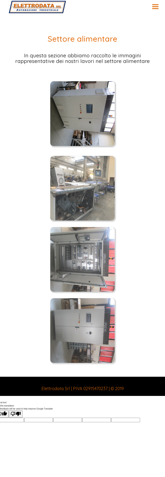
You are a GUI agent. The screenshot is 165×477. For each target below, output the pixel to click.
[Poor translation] (16, 414)
